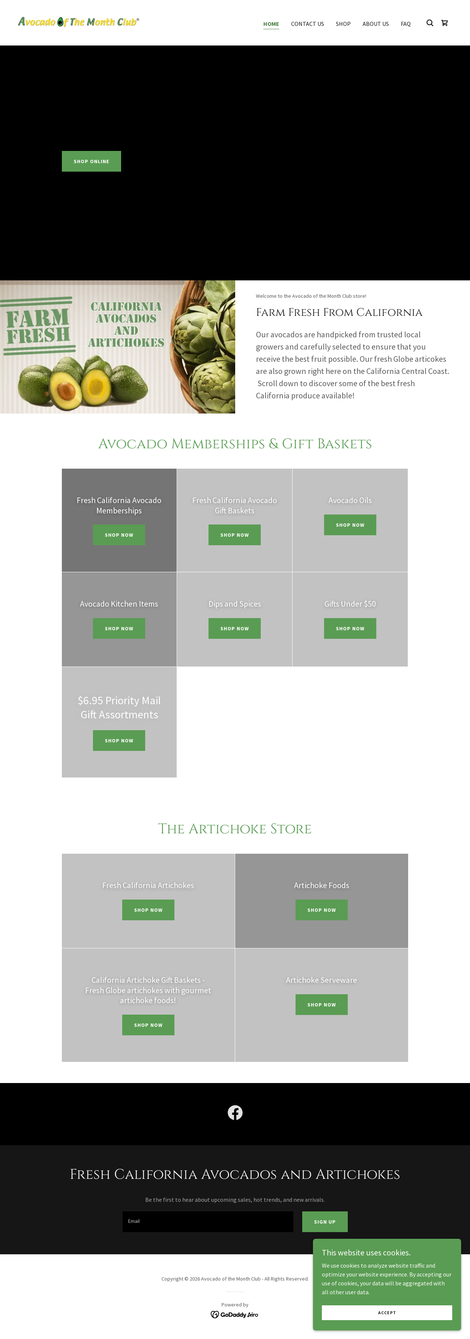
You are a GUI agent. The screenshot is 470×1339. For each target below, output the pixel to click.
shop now (234, 535)
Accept (387, 1312)
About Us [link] (376, 23)
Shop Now (119, 535)
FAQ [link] (406, 23)
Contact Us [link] (307, 23)
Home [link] (271, 23)
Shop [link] (343, 23)
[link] (78, 22)
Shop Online (91, 161)
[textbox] (208, 1221)
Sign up (325, 1221)
